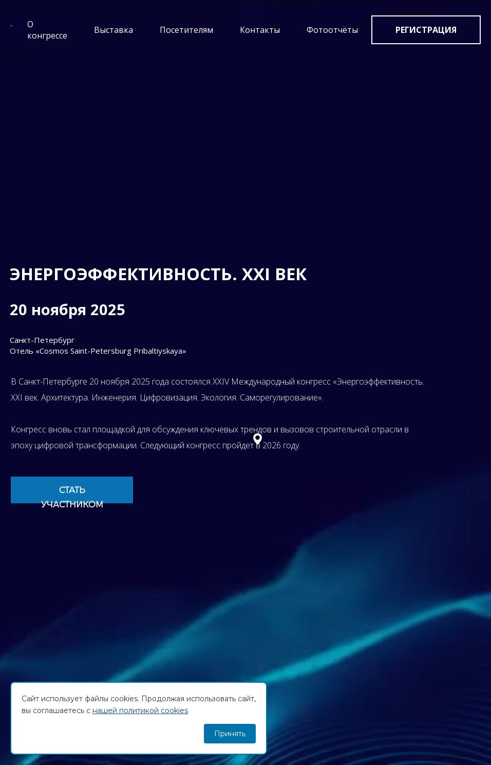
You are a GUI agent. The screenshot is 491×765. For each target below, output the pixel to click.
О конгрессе (47, 30)
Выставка (113, 29)
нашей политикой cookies (140, 710)
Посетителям (186, 29)
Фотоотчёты (332, 29)
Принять (229, 733)
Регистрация (426, 29)
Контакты (260, 29)
